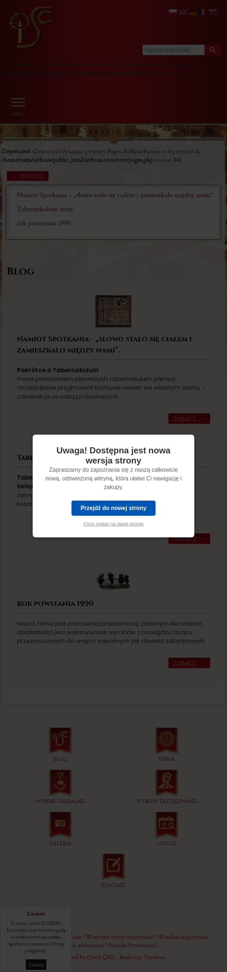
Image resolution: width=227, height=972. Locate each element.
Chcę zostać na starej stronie (113, 524)
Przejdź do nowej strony (113, 508)
